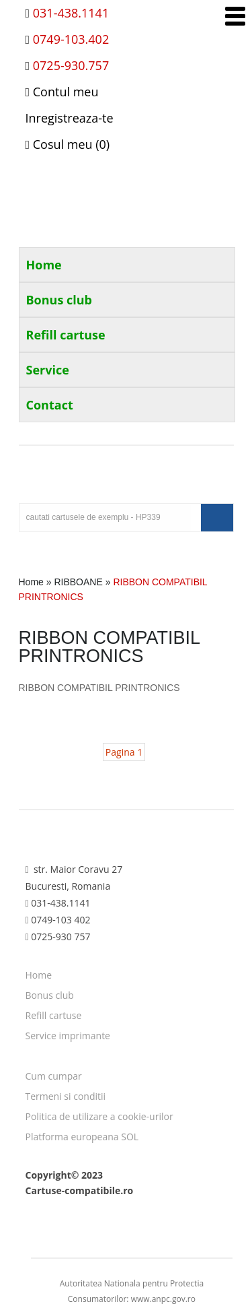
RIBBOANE (78, 582)
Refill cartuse (66, 335)
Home (44, 265)
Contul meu (62, 92)
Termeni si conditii (66, 1096)
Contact (49, 405)
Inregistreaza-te (70, 118)
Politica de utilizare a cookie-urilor (99, 1116)
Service (47, 370)
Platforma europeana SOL (82, 1136)
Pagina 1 (124, 752)
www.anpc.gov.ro (163, 1299)
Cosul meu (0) (68, 144)
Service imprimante (68, 1035)
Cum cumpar (54, 1076)
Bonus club (59, 300)
